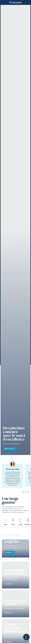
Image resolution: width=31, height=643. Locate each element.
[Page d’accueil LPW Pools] (15, 2)
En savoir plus (8, 583)
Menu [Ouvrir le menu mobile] (26, 637)
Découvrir (8, 552)
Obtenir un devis (9, 448)
